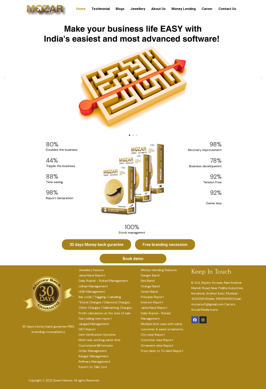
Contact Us (227, 9)
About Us (158, 9)
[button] (129, 135)
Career (207, 9)
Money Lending (184, 9)
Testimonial (101, 9)
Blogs (120, 9)
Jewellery (137, 9)
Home (81, 9)
